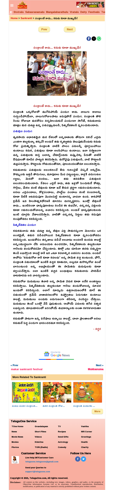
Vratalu (74, 12)
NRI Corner (86, 431)
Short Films (40, 431)
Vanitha (85, 426)
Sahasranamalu (34, 12)
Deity (83, 12)
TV (59, 426)
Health (84, 442)
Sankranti (26, 18)
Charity (84, 447)
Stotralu (19, 12)
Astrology (63, 442)
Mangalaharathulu (57, 12)
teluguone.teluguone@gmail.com (41, 461)
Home (14, 18)
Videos (38, 437)
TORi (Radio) (41, 447)
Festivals (94, 12)
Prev (44, 29)
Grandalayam (41, 426)
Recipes (62, 431)
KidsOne (39, 442)
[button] (89, 38)
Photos (15, 447)
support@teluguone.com (37, 471)
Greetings (86, 437)
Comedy (62, 447)
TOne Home (17, 426)
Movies (15, 442)
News (14, 431)
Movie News (17, 437)
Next (70, 29)
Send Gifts (63, 437)
